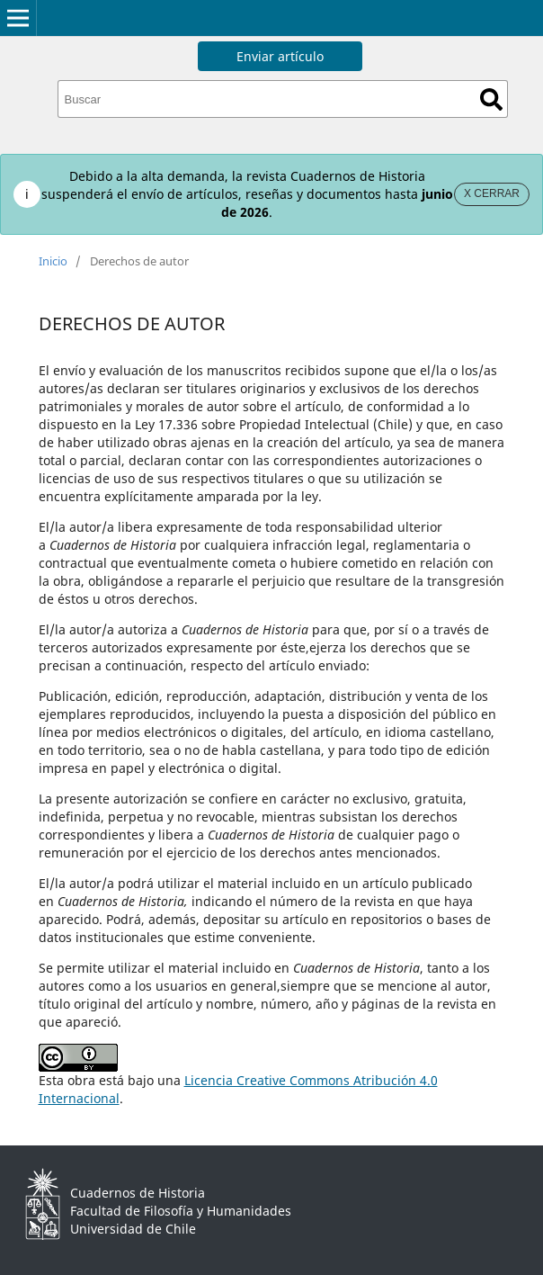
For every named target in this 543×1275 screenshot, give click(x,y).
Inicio (53, 261)
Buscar (491, 99)
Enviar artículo (280, 56)
